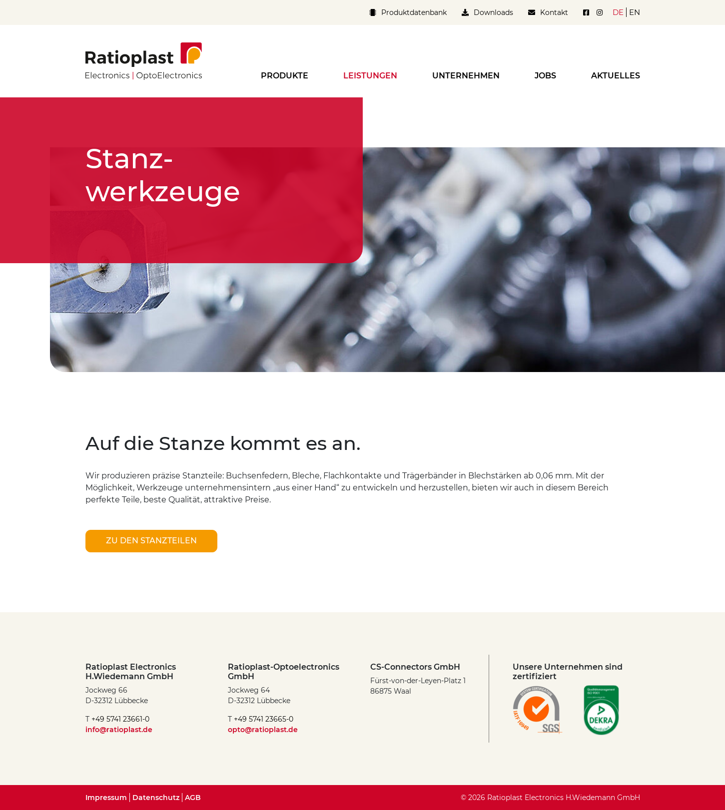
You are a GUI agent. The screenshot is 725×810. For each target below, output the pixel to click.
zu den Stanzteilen (151, 540)
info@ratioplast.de (118, 729)
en (634, 12)
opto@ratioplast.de (263, 729)
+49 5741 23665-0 (263, 719)
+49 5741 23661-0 (120, 719)
